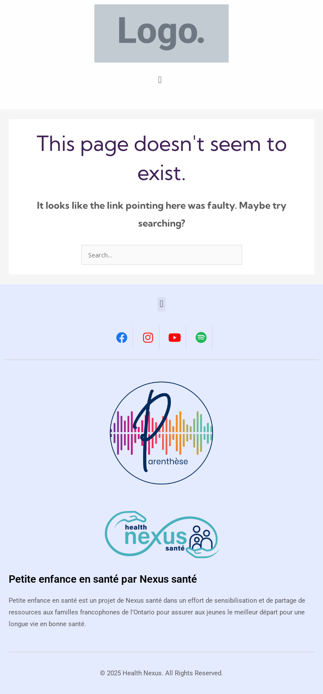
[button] (160, 79)
